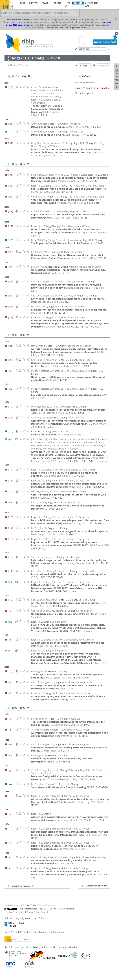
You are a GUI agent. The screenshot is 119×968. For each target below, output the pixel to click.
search (46, 3)
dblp (22, 3)
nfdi (67, 3)
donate (77, 3)
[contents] (102, 452)
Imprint (44, 903)
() (78, 118)
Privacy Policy (32, 903)
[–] (79, 67)
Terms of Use (18, 903)
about (57, 3)
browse (33, 3)
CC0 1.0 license (65, 900)
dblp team (50, 896)
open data (44, 900)
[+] (83, 877)
